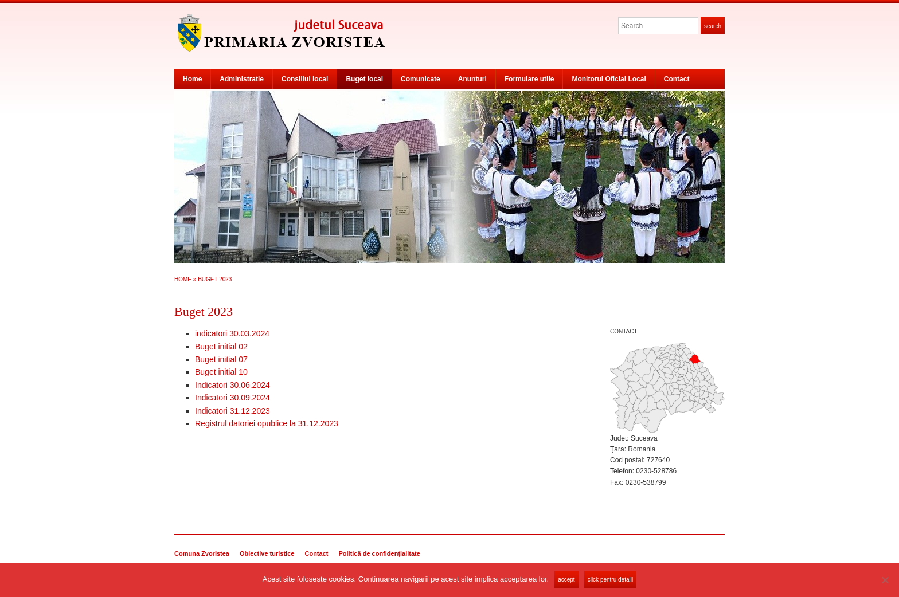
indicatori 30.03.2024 (232, 333)
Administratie (242, 79)
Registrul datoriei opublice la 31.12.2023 (266, 423)
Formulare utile (529, 79)
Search (712, 26)
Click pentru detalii (610, 579)
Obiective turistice (267, 553)
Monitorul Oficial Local (609, 79)
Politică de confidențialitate (379, 553)
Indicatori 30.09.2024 (232, 397)
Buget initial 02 (221, 346)
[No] (884, 580)
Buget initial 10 (221, 371)
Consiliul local (305, 79)
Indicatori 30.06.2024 (232, 385)
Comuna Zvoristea (201, 553)
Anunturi (472, 79)
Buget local (364, 79)
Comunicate (420, 79)
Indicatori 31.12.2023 (232, 410)
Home (192, 79)
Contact (677, 79)
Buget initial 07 (221, 359)
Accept (566, 579)
